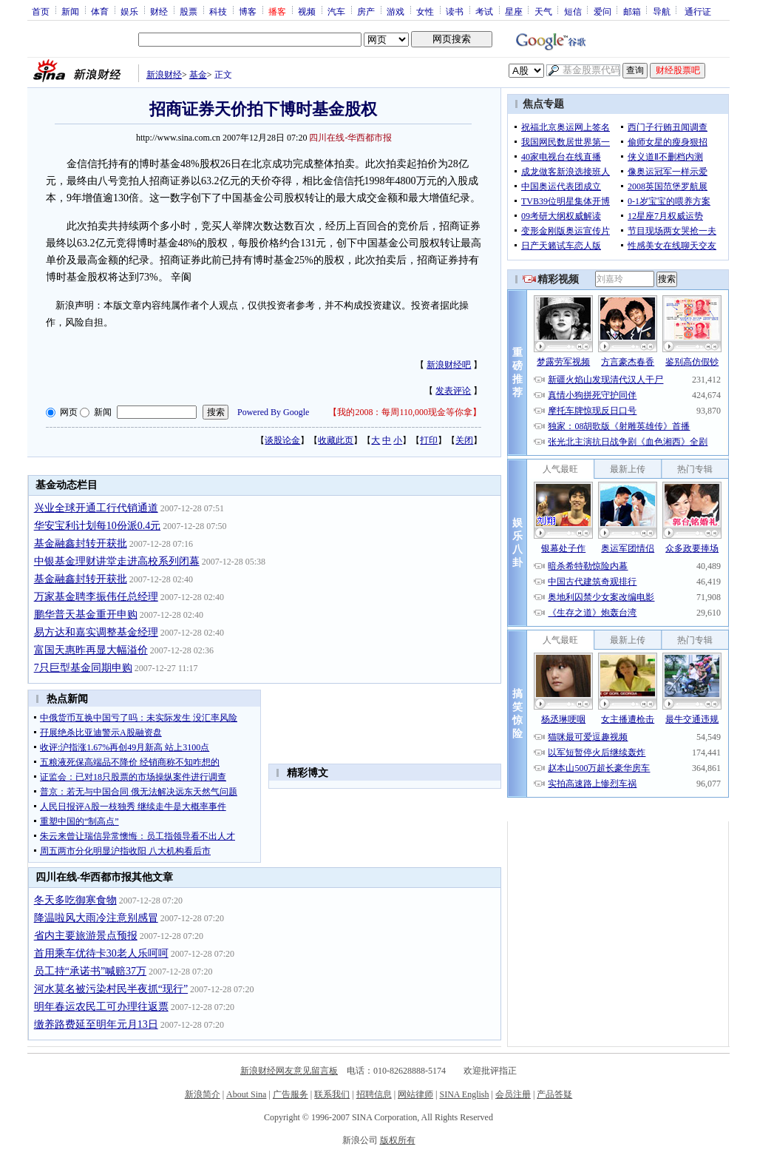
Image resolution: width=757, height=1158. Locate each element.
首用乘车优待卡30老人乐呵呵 (101, 953)
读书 (455, 11)
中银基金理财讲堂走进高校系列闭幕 (117, 561)
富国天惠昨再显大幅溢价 (91, 650)
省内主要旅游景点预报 (86, 935)
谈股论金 (282, 440)
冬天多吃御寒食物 (75, 900)
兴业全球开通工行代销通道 (96, 508)
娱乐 (129, 11)
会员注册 (513, 1094)
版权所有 (397, 1140)
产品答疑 (554, 1094)
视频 (307, 11)
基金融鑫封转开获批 (80, 543)
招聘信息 (374, 1094)
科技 (218, 11)
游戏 (395, 11)
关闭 (464, 440)
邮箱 (632, 11)
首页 (41, 11)
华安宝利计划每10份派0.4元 (97, 525)
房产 (366, 11)
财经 (159, 11)
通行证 (698, 11)
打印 (429, 440)
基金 (198, 75)
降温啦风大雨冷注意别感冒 (96, 917)
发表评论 (453, 391)
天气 (543, 11)
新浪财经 (164, 75)
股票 (188, 11)
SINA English (464, 1094)
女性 (425, 11)
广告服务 (290, 1094)
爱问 (602, 11)
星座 (514, 11)
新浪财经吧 (449, 365)
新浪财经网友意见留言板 (289, 1071)
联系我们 (332, 1094)
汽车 (336, 11)
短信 (573, 11)
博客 (248, 11)
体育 (100, 11)
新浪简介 (202, 1094)
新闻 (70, 11)
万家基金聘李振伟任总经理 (96, 596)
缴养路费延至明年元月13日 (96, 1024)
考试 (484, 11)
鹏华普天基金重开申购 (86, 614)
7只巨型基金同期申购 (83, 667)
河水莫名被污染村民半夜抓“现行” (111, 988)
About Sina (246, 1094)
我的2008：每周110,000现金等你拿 (404, 412)
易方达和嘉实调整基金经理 (96, 632)
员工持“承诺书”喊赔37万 (90, 971)
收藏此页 (335, 440)
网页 (69, 412)
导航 (662, 11)
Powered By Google (273, 412)
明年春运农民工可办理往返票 (101, 1006)
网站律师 (415, 1094)
